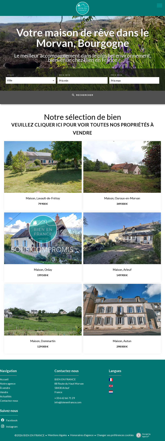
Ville (10, 75)
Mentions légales (57, 435)
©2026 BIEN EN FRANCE (29, 435)
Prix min (64, 75)
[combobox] (31, 80)
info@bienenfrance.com (67, 402)
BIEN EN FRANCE (65, 379)
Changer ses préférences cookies (115, 435)
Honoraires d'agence (81, 435)
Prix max (117, 75)
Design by (142, 435)
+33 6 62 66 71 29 (64, 397)
